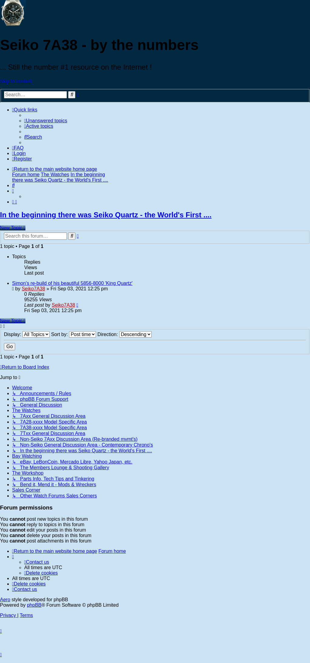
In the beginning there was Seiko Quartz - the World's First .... (106, 215)
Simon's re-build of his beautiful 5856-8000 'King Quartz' (72, 283)
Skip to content (16, 81)
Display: (27, 334)
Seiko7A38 (33, 288)
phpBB (34, 605)
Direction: (124, 334)
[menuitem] (45, 120)
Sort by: (73, 334)
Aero (5, 599)
